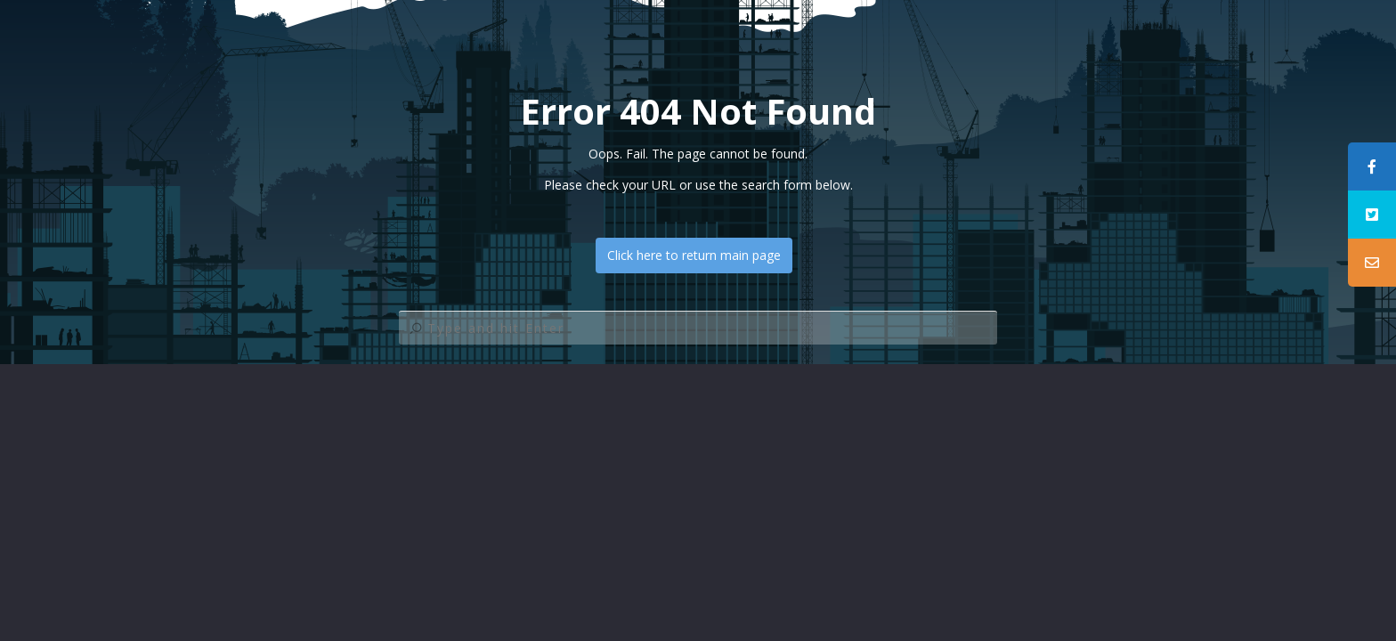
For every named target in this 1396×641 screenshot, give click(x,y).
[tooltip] (1372, 166)
